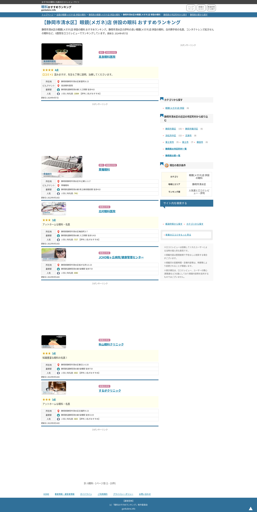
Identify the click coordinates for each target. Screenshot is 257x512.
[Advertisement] (100, 130)
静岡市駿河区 (191, 129)
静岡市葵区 (170, 129)
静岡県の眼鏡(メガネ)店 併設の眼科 (104, 15)
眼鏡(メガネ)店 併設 (174, 108)
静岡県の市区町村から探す (175, 15)
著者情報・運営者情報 (64, 494)
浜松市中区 (170, 135)
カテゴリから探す (194, 224)
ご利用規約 (103, 494)
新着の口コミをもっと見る (178, 235)
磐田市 (200, 142)
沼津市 (188, 135)
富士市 (185, 142)
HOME (46, 494)
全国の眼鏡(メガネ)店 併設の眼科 (71, 15)
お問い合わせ (145, 494)
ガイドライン (86, 494)
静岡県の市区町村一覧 (176, 149)
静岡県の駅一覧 (172, 156)
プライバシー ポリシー (123, 494)
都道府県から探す (211, 8)
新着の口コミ (201, 8)
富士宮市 (169, 142)
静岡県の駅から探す (199, 15)
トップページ (191, 8)
